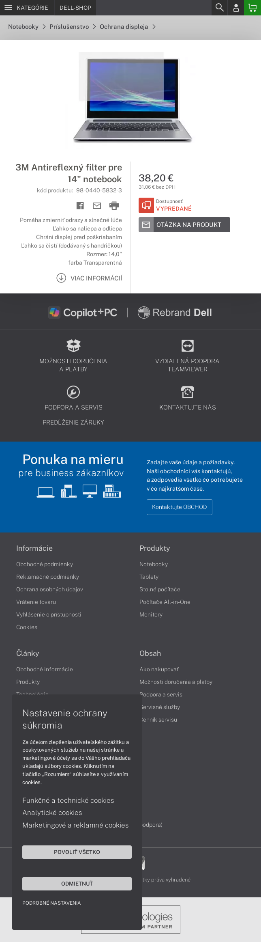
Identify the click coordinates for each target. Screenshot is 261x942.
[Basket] (252, 7)
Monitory (151, 614)
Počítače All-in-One (164, 602)
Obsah (150, 653)
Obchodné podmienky (44, 564)
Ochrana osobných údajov (49, 589)
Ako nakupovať (159, 669)
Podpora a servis (160, 694)
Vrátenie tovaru (36, 602)
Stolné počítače (159, 589)
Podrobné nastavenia (51, 903)
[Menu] (27, 7)
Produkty (154, 548)
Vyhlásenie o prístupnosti (48, 614)
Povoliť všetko (77, 852)
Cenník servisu (158, 719)
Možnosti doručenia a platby (175, 682)
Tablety (148, 576)
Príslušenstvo (72, 26)
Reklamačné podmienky (47, 576)
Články (27, 653)
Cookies (26, 627)
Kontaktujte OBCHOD (179, 507)
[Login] (236, 7)
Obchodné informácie (44, 669)
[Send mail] (97, 206)
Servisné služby (159, 707)
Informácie (34, 548)
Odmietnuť (77, 883)
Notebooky (26, 26)
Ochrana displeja (127, 26)
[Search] (219, 7)
